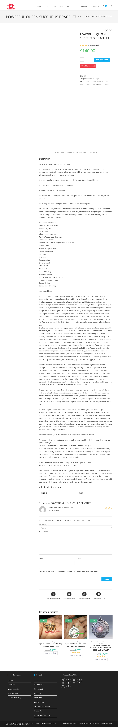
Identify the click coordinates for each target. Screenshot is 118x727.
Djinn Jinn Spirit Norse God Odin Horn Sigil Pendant (75, 645)
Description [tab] (59, 152)
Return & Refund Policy (42, 715)
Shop (36, 680)
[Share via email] (99, 596)
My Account (38, 689)
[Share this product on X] (53, 596)
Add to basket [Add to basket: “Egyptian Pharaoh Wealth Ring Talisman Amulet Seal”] (50, 653)
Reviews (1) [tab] (93, 152)
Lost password (13, 693)
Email (79, 558)
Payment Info (39, 684)
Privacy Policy (39, 711)
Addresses (11, 684)
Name (42, 558)
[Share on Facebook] (69, 596)
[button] (88, 66)
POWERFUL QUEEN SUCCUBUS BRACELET (97, 16)
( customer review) (94, 45)
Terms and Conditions (42, 706)
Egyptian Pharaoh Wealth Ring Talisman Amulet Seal (50, 645)
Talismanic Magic (93, 79)
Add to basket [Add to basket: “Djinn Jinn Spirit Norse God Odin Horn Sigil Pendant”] (75, 656)
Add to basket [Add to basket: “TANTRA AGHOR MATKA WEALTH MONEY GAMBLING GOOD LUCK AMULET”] (100, 659)
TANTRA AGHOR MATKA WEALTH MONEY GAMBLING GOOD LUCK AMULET (101, 647)
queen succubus (103, 84)
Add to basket (102, 60)
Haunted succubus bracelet (93, 81)
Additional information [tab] (76, 152)
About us (37, 693)
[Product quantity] (82, 59)
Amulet (93, 642)
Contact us (38, 698)
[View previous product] (106, 30)
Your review (44, 531)
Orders (10, 680)
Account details (13, 689)
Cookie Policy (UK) (14, 698)
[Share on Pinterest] (84, 596)
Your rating (44, 525)
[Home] (75, 16)
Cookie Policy (39, 702)
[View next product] (110, 30)
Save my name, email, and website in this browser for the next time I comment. (68, 572)
